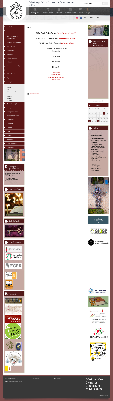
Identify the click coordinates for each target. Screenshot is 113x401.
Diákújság (9, 62)
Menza (88, 12)
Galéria (81, 12)
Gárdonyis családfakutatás (14, 42)
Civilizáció (9, 85)
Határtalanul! (10, 123)
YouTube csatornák (70, 12)
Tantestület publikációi (13, 115)
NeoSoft (106, 395)
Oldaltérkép (10, 139)
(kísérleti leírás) (67, 43)
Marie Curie (56, 79)
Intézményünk (35, 12)
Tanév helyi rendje (47, 12)
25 (89, 121)
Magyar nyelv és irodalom (12, 91)
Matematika (9, 94)
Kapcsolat (59, 12)
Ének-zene (9, 87)
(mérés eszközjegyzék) (67, 33)
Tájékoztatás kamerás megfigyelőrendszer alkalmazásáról (13, 36)
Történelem (9, 96)
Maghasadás (56, 72)
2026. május (98, 105)
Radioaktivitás (56, 74)
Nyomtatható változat (33, 94)
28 (98, 121)
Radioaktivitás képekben (56, 77)
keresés (105, 3)
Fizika (8, 89)
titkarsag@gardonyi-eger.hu (15, 381)
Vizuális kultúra (10, 100)
